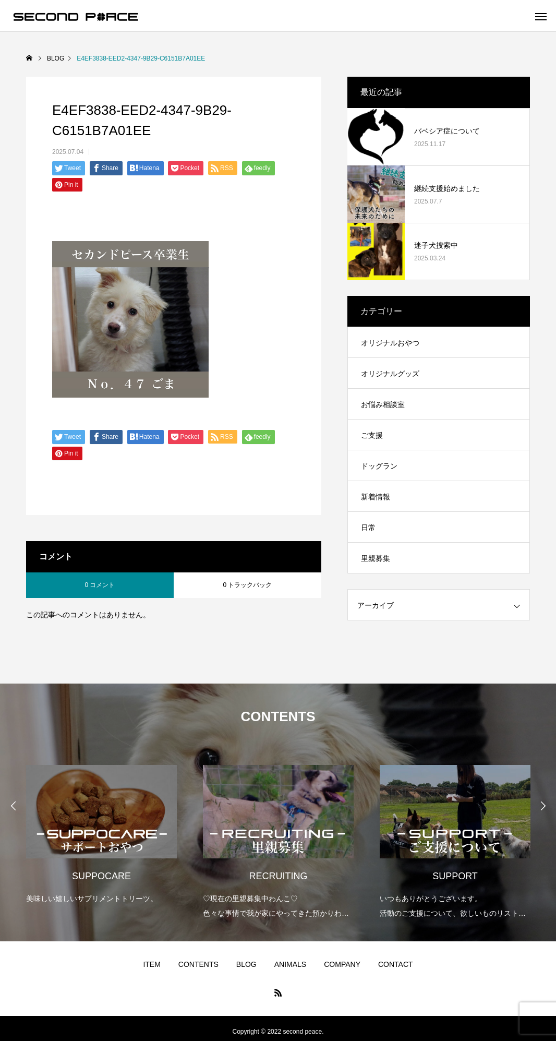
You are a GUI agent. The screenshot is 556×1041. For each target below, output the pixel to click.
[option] (101, 827)
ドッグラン (379, 466)
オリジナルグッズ (390, 373)
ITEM (151, 964)
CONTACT (395, 964)
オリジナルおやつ (390, 343)
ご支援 (372, 435)
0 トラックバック (247, 585)
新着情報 (375, 497)
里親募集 (375, 558)
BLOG (246, 964)
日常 (368, 527)
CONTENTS (198, 964)
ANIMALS (290, 964)
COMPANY (342, 964)
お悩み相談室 (383, 404)
